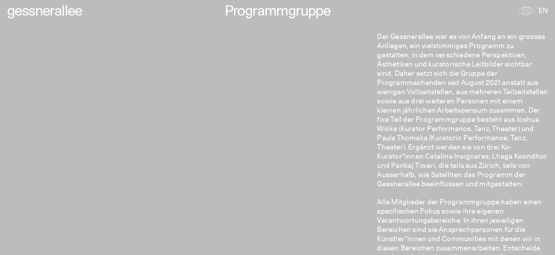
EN (543, 10)
